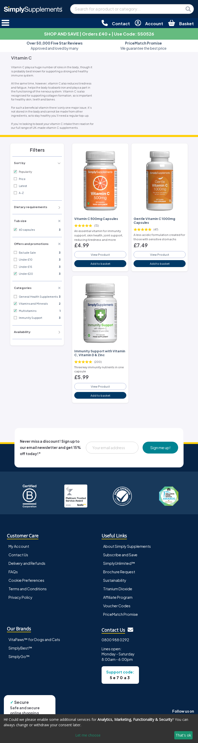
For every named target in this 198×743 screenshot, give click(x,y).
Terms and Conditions (28, 588)
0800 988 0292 (115, 640)
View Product (100, 254)
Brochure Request (119, 571)
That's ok (183, 735)
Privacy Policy (20, 597)
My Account (19, 546)
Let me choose (88, 735)
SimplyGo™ (19, 656)
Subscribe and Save (120, 554)
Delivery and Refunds (27, 563)
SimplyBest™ (20, 648)
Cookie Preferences (26, 580)
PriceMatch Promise (120, 614)
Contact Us (18, 554)
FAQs (13, 571)
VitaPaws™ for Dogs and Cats (34, 639)
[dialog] (99, 728)
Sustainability (114, 580)
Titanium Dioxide (117, 588)
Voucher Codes (116, 605)
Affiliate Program (118, 597)
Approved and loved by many (54, 45)
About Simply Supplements (127, 546)
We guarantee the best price (143, 45)
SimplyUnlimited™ (119, 563)
